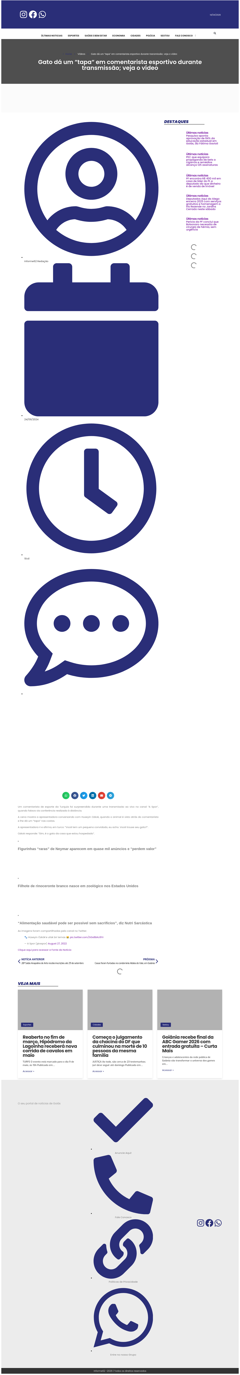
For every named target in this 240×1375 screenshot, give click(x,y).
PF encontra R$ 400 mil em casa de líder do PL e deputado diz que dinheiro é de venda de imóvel (203, 182)
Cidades (97, 1024)
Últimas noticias (197, 133)
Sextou (165, 1024)
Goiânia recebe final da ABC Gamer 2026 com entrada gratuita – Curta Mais (189, 1044)
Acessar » (28, 1071)
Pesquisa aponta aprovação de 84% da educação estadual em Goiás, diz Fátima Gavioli (202, 139)
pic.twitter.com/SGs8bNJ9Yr (87, 937)
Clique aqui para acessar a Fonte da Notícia (44, 950)
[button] (215, 33)
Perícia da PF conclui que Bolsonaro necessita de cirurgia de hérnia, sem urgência (202, 225)
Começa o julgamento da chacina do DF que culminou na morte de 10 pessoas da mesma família (119, 1046)
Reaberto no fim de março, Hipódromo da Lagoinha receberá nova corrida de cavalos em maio (50, 1046)
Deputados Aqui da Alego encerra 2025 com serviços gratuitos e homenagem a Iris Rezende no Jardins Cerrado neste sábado (203, 204)
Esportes (27, 1024)
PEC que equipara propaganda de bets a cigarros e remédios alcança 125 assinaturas (202, 161)
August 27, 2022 (57, 943)
